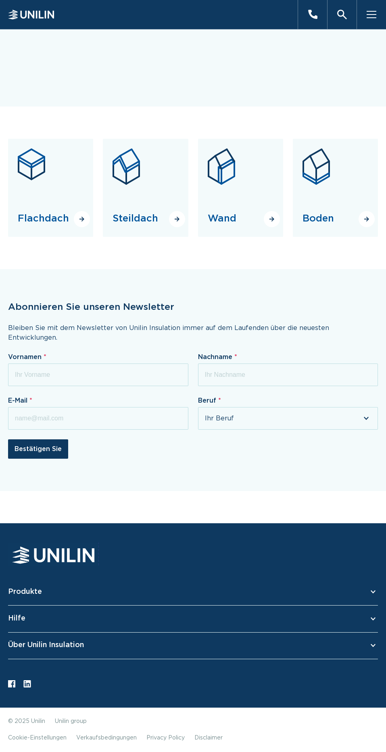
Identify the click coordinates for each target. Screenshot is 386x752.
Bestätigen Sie (38, 449)
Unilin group (71, 721)
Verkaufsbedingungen (106, 738)
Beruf (208, 400)
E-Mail (18, 400)
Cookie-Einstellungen (37, 738)
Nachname (216, 357)
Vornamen (26, 357)
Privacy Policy (165, 738)
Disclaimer (208, 738)
